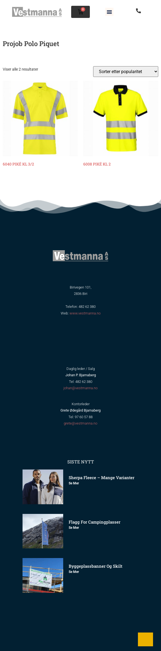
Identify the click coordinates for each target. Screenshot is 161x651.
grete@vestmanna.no (80, 423)
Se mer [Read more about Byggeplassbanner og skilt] (74, 572)
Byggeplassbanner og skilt (95, 566)
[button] (109, 12)
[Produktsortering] (125, 71)
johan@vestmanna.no (80, 388)
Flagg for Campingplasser (94, 522)
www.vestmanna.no (85, 313)
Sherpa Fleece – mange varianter (101, 477)
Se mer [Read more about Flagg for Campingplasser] (74, 528)
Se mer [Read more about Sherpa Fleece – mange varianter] (74, 483)
